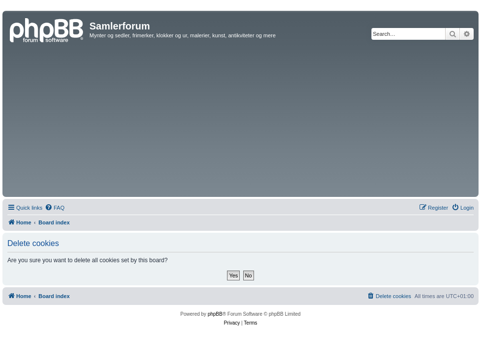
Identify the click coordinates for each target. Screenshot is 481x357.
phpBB (215, 314)
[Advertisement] (240, 121)
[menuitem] (54, 208)
